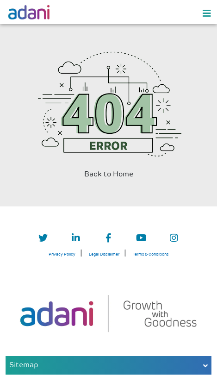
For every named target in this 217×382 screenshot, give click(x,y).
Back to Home (108, 174)
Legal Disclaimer (104, 254)
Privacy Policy (62, 254)
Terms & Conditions (150, 254)
